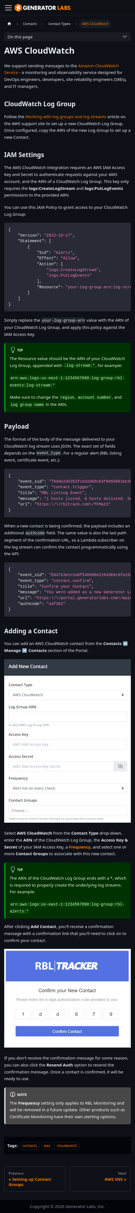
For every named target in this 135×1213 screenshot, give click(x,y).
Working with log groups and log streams (65, 116)
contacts (29, 1145)
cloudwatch (67, 1145)
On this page (20, 36)
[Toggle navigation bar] (8, 8)
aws (46, 1145)
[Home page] (9, 24)
